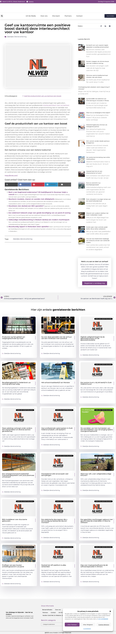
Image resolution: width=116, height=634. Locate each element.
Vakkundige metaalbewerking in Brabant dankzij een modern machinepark (39, 220)
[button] (110, 611)
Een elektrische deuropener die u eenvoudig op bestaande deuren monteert (54, 521)
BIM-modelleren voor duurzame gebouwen (14, 520)
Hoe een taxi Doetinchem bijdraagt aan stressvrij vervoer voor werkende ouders (97, 240)
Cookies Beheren (103, 624)
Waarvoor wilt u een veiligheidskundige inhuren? (96, 474)
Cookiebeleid (87, 628)
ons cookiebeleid (103, 619)
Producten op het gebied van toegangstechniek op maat (13, 337)
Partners (68, 16)
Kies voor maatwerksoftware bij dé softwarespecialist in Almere (94, 566)
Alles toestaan (72, 624)
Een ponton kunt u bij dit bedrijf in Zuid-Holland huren (96, 383)
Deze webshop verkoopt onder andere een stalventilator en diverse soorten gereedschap (17, 429)
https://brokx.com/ (11, 175)
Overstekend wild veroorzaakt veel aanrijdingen (54, 474)
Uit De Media (31, 16)
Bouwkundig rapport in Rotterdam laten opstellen (29, 227)
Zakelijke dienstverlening (16, 37)
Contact (79, 16)
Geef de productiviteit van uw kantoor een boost (42, 96)
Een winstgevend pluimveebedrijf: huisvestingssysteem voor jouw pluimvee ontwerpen (18, 475)
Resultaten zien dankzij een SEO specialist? (26, 206)
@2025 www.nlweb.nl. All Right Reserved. (58, 632)
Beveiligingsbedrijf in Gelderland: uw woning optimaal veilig (16, 383)
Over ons (44, 16)
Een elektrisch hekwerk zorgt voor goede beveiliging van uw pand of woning (39, 213)
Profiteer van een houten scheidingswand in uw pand (13, 566)
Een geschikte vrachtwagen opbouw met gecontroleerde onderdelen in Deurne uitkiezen (97, 521)
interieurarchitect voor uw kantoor (56, 105)
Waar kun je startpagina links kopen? (98, 112)
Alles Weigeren (88, 624)
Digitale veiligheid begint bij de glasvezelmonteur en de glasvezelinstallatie (93, 338)
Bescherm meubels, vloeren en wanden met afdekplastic (32, 199)
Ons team (56, 16)
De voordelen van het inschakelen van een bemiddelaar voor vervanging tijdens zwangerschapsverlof (97, 429)
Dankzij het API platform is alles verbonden (53, 566)
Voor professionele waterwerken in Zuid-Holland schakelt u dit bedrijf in (57, 429)
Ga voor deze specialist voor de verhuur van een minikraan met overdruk (56, 337)
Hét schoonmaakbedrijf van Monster (55, 382)
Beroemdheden (47, 609)
